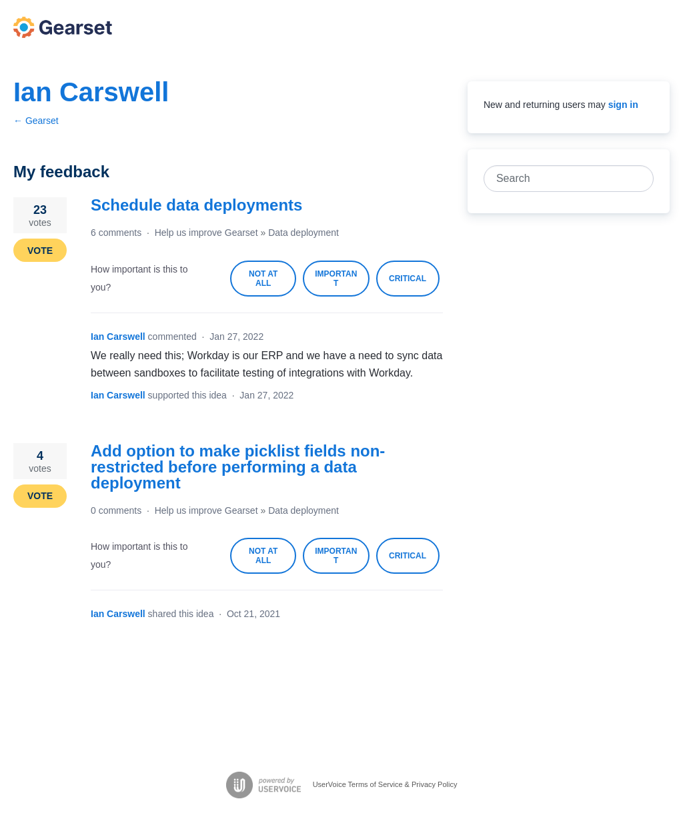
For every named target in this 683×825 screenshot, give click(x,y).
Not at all (272, 283)
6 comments (116, 232)
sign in (623, 104)
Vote (40, 250)
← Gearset (36, 120)
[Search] (640, 178)
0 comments (116, 510)
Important (342, 283)
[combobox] (561, 178)
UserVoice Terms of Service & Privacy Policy (385, 784)
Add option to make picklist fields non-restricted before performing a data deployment (238, 467)
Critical (414, 285)
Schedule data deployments (196, 205)
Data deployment (303, 232)
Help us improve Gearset (206, 232)
